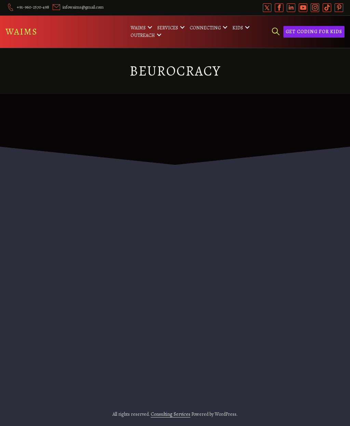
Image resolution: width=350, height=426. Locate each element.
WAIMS (21, 32)
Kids (237, 28)
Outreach (143, 35)
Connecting (205, 28)
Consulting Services (170, 414)
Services (167, 28)
